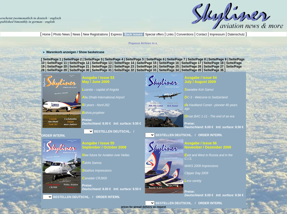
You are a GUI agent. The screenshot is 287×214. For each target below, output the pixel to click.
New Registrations (95, 34)
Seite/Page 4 (114, 59)
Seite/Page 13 (102, 63)
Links (170, 34)
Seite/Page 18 (214, 63)
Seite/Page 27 (214, 66)
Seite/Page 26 (191, 66)
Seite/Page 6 (155, 59)
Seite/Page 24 (146, 66)
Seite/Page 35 (191, 70)
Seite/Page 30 (79, 70)
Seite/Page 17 (191, 63)
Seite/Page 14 (124, 63)
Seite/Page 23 (124, 66)
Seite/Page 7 (176, 59)
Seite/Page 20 (57, 66)
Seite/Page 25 (169, 66)
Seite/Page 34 (169, 70)
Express (116, 34)
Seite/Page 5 (135, 59)
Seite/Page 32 (124, 70)
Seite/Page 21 (79, 66)
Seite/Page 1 (52, 59)
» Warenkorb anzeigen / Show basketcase (73, 52)
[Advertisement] (60, 7)
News (76, 34)
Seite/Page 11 (57, 63)
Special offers (154, 34)
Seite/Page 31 (102, 70)
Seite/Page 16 (169, 63)
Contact (201, 34)
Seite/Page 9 (217, 59)
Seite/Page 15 (146, 63)
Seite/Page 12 (79, 63)
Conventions (185, 34)
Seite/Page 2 (73, 59)
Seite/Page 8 (197, 59)
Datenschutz (236, 34)
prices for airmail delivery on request (143, 207)
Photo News (61, 34)
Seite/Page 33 (146, 70)
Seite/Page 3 (93, 59)
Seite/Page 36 (214, 70)
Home (46, 34)
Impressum (217, 34)
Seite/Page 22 (102, 66)
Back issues (133, 34)
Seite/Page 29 (57, 70)
